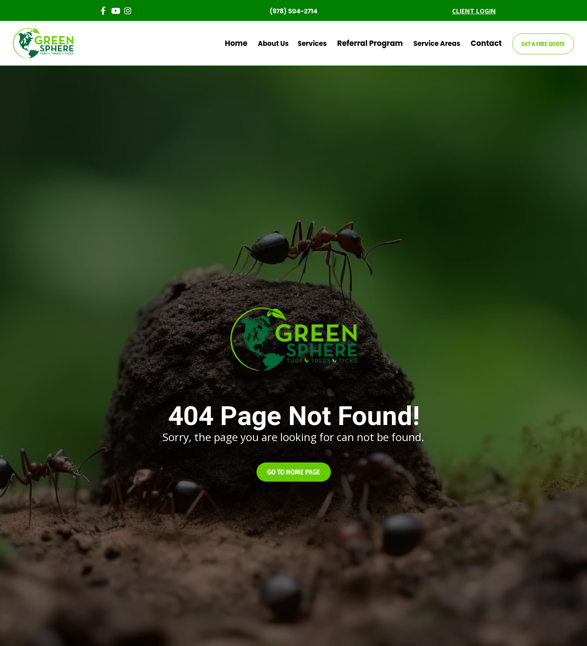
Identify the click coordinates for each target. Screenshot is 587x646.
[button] (294, 472)
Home (255, 43)
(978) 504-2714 (293, 11)
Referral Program (381, 43)
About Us (289, 43)
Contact (489, 43)
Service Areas (443, 43)
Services (328, 43)
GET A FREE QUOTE (543, 44)
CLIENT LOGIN (474, 11)
